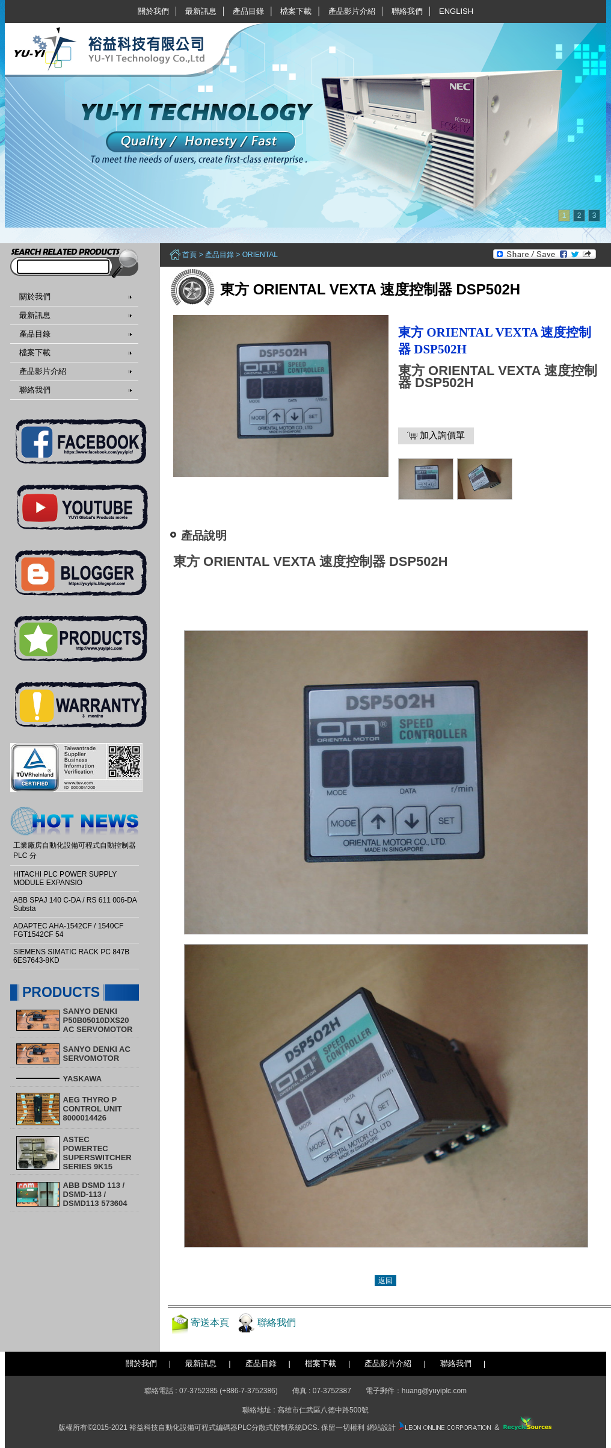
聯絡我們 (407, 11)
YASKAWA (82, 1078)
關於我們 (153, 11)
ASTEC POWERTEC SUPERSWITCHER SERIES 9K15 (97, 1153)
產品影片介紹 (351, 11)
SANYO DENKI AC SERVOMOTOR (96, 1054)
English (456, 11)
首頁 (189, 254)
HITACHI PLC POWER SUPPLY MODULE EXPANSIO (65, 878)
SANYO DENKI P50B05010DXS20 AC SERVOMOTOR (98, 1020)
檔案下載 (296, 11)
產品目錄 (248, 11)
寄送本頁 (210, 1322)
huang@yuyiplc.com (434, 1391)
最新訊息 (200, 11)
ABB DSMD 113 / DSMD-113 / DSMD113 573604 (95, 1194)
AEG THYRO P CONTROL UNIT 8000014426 (92, 1108)
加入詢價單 (436, 435)
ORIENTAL (260, 254)
